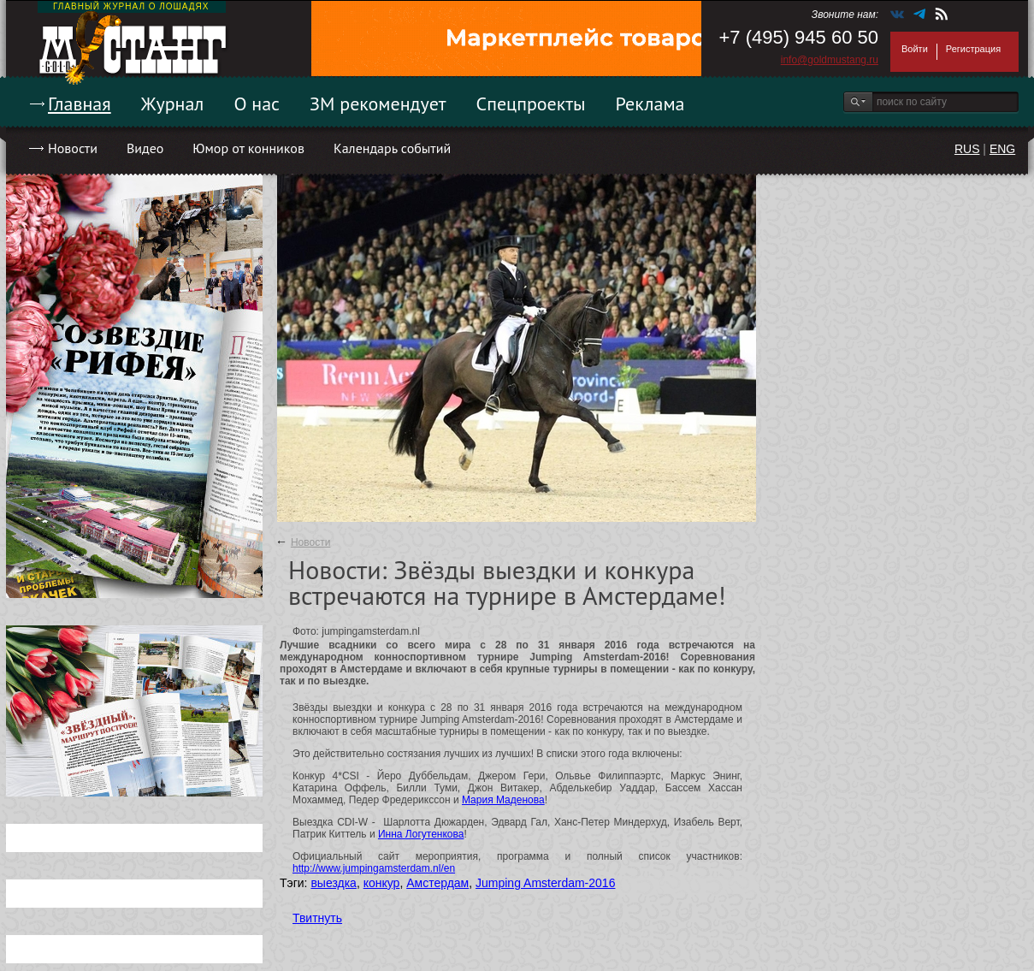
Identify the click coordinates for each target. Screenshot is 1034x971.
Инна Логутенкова (421, 834)
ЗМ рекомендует (378, 103)
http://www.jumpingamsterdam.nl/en (373, 868)
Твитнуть (317, 918)
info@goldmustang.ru (829, 60)
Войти (914, 49)
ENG (1002, 149)
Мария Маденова (503, 800)
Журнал (172, 103)
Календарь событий (392, 148)
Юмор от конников (248, 148)
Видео (145, 148)
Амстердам (437, 883)
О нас (256, 103)
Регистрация (973, 49)
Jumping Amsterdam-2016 (545, 883)
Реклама (650, 103)
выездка (333, 883)
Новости (72, 148)
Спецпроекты (531, 103)
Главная (79, 103)
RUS (967, 149)
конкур (381, 883)
